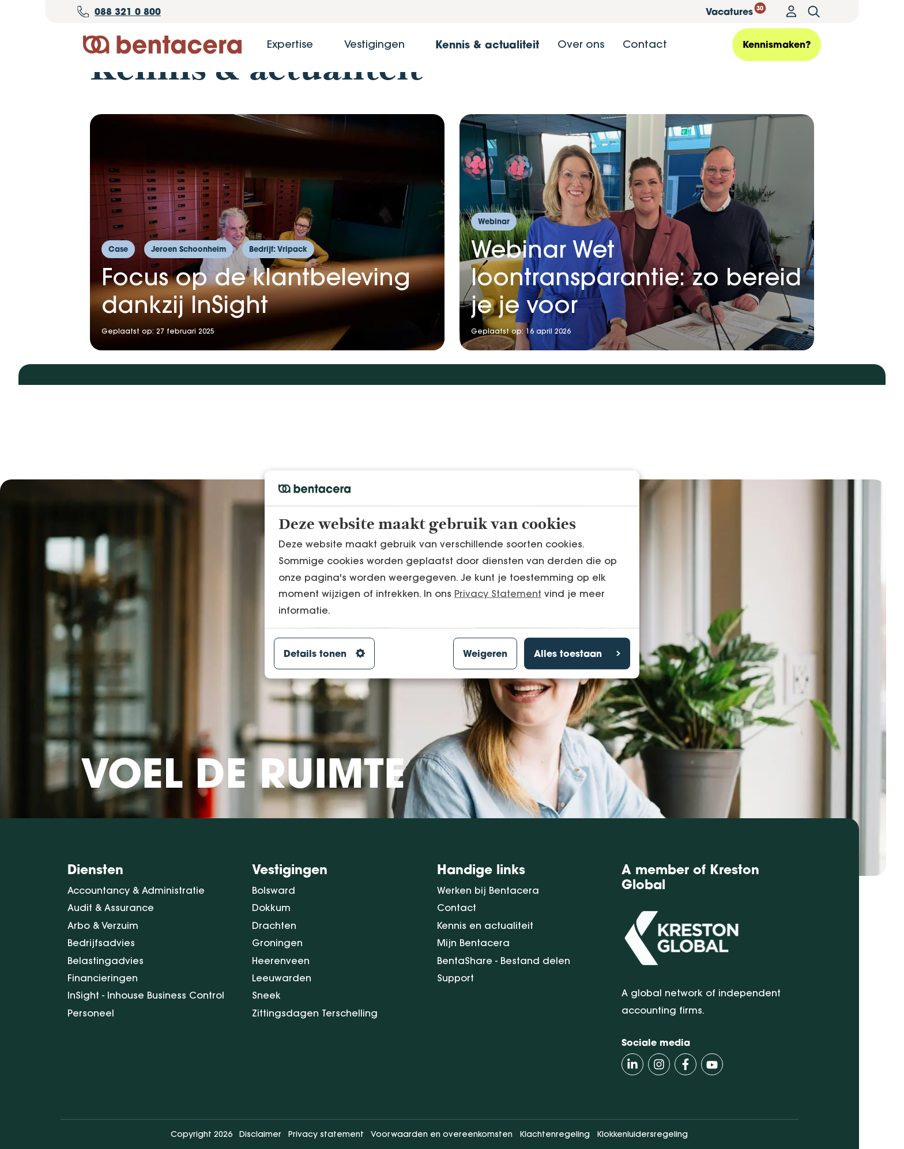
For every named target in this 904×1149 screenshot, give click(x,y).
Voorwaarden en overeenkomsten (442, 1134)
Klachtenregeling (554, 1134)
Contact (645, 44)
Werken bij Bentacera (488, 890)
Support (455, 978)
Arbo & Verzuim (102, 925)
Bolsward (273, 890)
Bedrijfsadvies (101, 942)
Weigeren (485, 653)
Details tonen (324, 653)
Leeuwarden (281, 978)
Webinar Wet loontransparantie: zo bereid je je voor (636, 313)
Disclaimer (260, 1134)
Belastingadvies (105, 960)
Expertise (290, 44)
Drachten (274, 925)
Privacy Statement (497, 593)
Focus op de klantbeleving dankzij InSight (255, 327)
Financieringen (102, 978)
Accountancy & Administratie (136, 890)
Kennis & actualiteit (487, 44)
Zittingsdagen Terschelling (315, 1013)
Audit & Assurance (110, 908)
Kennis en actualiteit (485, 925)
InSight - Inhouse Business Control (145, 995)
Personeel (90, 1013)
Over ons (581, 44)
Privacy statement (326, 1134)
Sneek (266, 995)
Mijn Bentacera (473, 942)
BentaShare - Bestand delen (503, 960)
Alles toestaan (577, 653)
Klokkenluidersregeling (642, 1134)
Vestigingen (374, 44)
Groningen (277, 942)
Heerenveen (281, 960)
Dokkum (271, 908)
